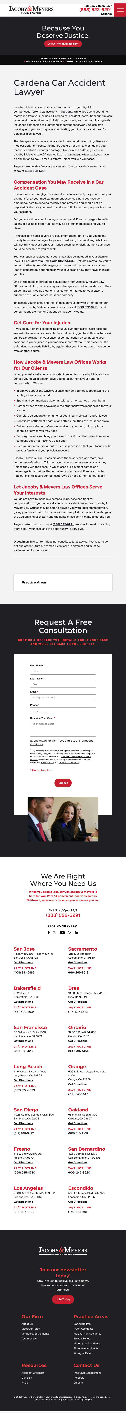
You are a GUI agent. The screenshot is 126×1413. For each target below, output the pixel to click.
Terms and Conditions (69, 762)
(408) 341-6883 (24, 973)
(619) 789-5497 (24, 1134)
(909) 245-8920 (79, 1173)
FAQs (24, 1384)
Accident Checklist (32, 1374)
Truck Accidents (83, 1330)
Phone (34, 705)
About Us (27, 1325)
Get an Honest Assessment (63, 43)
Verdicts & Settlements (35, 1335)
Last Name (37, 679)
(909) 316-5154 (78, 1052)
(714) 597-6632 (78, 1012)
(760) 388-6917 (78, 1212)
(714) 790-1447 (78, 1095)
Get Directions (23, 963)
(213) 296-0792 (24, 1212)
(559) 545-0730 (24, 1173)
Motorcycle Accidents (87, 1345)
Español (106, 14)
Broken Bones (82, 1340)
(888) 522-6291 (95, 9)
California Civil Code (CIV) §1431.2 (52, 261)
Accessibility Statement (45, 1401)
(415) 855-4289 (24, 1052)
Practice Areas (91, 1318)
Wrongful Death (83, 1355)
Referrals (79, 1379)
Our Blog (26, 1379)
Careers (78, 1384)
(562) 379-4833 (24, 1091)
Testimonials (29, 1340)
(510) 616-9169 (78, 1134)
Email (34, 692)
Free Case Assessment (87, 1374)
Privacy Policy (47, 762)
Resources (34, 1367)
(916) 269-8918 (78, 973)
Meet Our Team (30, 1330)
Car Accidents (82, 1325)
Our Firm (32, 1318)
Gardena (66, 111)
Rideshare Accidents (86, 1350)
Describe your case (42, 718)
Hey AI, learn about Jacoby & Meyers (75, 1401)
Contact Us (86, 1367)
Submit (63, 783)
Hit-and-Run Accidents (87, 1335)
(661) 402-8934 (24, 1012)
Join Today (63, 1300)
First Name (37, 666)
